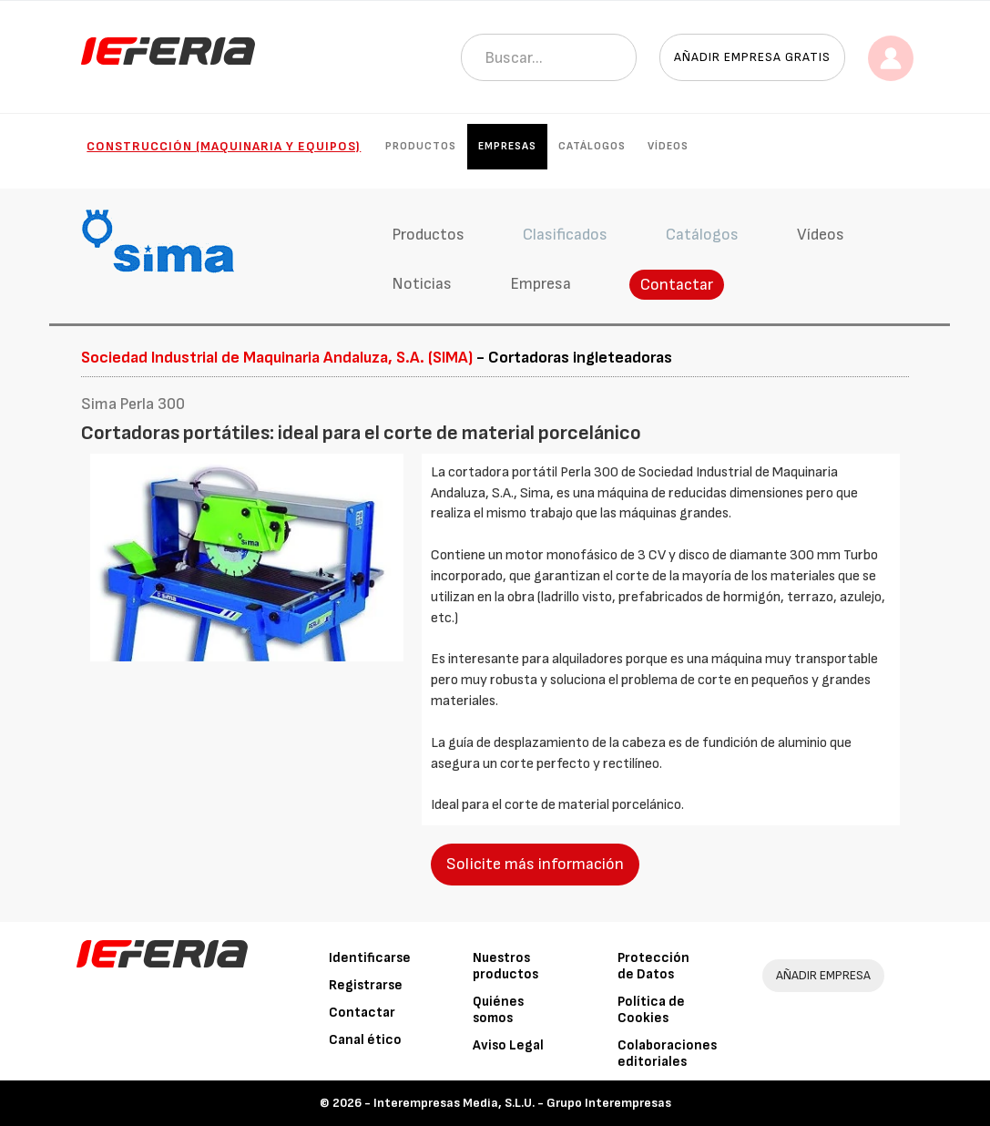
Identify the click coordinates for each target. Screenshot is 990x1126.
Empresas (507, 146)
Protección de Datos (653, 966)
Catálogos (592, 146)
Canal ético (365, 1040)
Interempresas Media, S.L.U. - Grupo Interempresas (522, 1103)
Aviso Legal (508, 1045)
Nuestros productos (505, 966)
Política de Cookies (651, 1010)
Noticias (422, 283)
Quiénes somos (498, 1010)
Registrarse (366, 985)
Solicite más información (535, 864)
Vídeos (668, 146)
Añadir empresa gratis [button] (752, 57)
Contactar (676, 284)
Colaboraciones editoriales (667, 1053)
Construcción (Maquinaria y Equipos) (224, 146)
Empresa (540, 283)
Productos (420, 146)
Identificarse (370, 958)
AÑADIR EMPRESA (823, 975)
